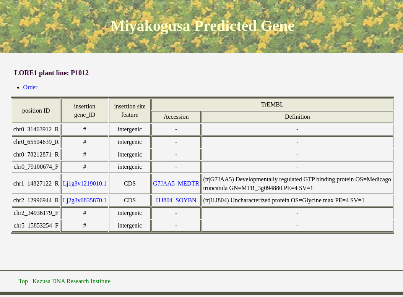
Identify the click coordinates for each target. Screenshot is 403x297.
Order (30, 87)
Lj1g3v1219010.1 (85, 183)
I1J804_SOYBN (176, 200)
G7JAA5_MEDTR (176, 183)
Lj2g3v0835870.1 (85, 200)
